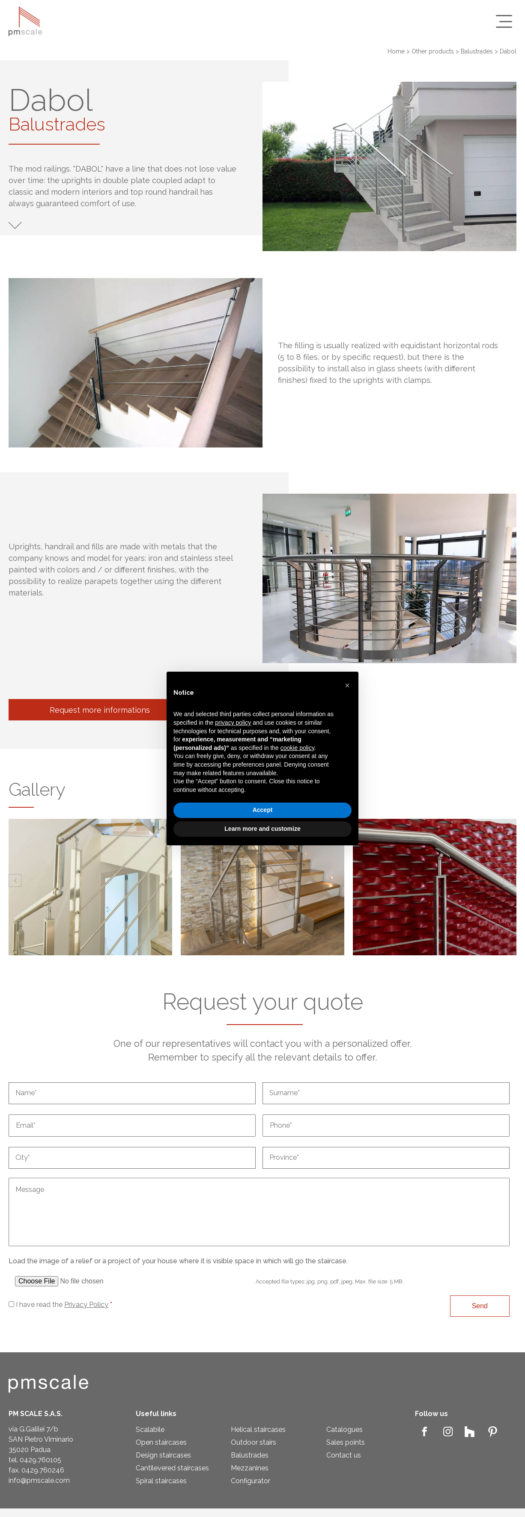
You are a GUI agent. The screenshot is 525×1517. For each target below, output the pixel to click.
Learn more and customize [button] (262, 828)
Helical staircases (258, 1429)
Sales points (345, 1442)
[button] (15, 880)
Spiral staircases (161, 1481)
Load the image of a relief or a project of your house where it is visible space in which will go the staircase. (178, 1261)
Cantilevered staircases (172, 1468)
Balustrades (249, 1455)
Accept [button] (263, 809)
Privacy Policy (86, 1305)
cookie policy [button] (297, 747)
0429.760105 (40, 1460)
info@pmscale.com (39, 1480)
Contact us (343, 1455)
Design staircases (163, 1455)
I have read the (64, 1305)
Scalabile (150, 1429)
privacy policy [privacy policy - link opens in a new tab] (233, 722)
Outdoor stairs (253, 1442)
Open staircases (161, 1442)
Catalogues (344, 1429)
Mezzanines (249, 1468)
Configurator (250, 1481)
